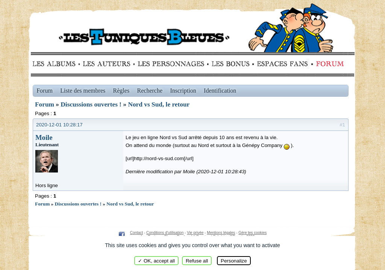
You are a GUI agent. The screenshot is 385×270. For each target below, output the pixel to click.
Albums (56, 63)
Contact (136, 233)
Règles (121, 90)
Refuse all (197, 261)
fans (282, 63)
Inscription (183, 90)
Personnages (171, 63)
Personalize (234, 261)
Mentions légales (221, 233)
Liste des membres (82, 90)
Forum (328, 63)
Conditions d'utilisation (164, 233)
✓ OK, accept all (156, 261)
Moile (44, 137)
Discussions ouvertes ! (91, 104)
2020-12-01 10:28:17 (59, 125)
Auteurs (109, 63)
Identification (220, 90)
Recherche (150, 90)
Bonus (230, 63)
